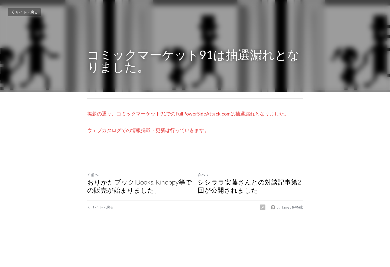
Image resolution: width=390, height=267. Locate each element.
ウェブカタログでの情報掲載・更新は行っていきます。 (148, 130)
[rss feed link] (262, 207)
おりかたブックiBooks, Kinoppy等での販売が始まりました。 (139, 186)
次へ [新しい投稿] (203, 174)
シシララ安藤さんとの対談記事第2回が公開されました (249, 186)
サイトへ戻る (24, 12)
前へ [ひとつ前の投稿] (93, 174)
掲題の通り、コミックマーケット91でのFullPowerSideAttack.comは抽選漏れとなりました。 (188, 114)
